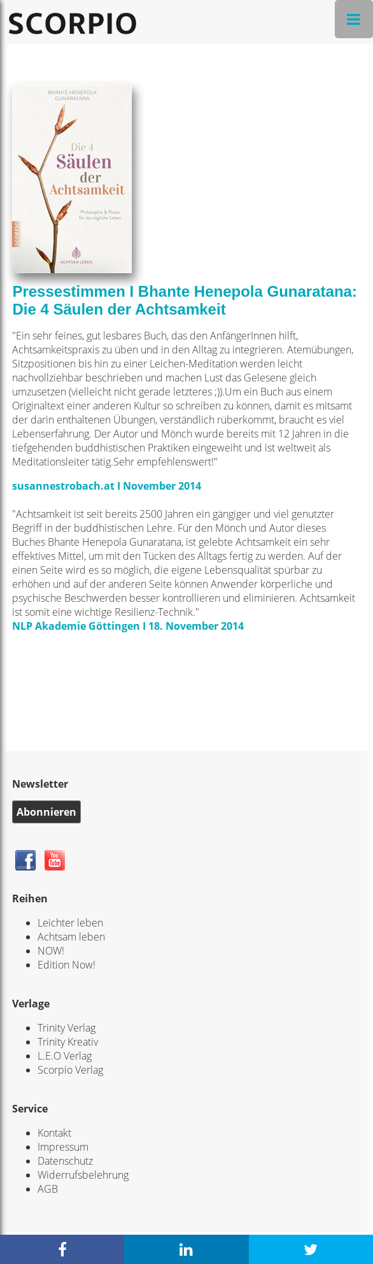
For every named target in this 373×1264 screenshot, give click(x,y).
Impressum (63, 1147)
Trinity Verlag (66, 1028)
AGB (48, 1189)
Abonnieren (46, 812)
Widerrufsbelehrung (83, 1175)
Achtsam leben (71, 937)
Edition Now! (66, 965)
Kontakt (54, 1133)
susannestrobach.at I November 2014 (106, 486)
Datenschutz (65, 1161)
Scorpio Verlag (70, 1070)
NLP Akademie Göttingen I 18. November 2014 (128, 626)
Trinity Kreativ (68, 1042)
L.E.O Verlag (65, 1056)
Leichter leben (70, 923)
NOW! (51, 951)
